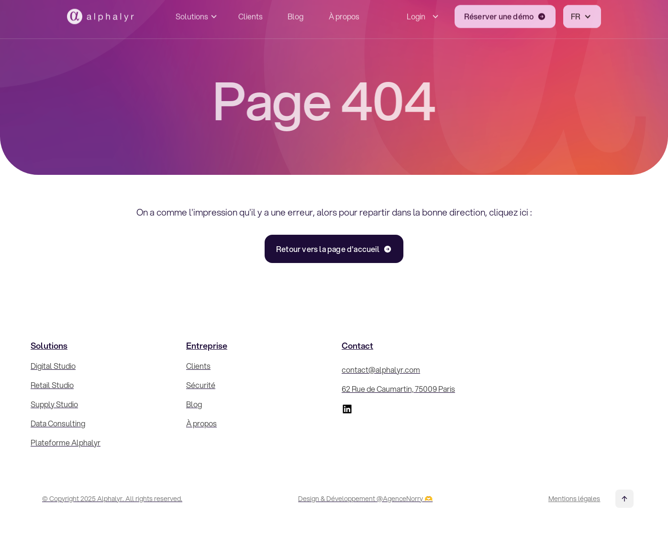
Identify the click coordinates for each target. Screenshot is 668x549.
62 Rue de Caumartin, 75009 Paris (398, 388)
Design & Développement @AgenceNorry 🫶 (365, 498)
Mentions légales (574, 498)
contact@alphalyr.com (381, 369)
